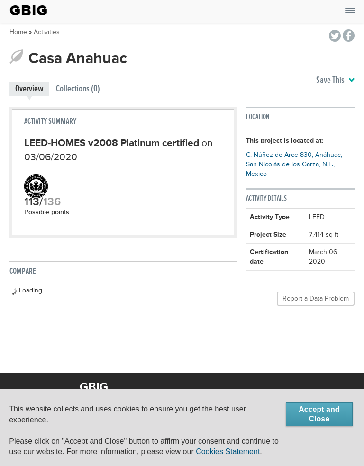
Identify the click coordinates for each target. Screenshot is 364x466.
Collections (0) (78, 89)
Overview (29, 89)
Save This (335, 80)
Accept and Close (319, 414)
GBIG (28, 10)
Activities (47, 32)
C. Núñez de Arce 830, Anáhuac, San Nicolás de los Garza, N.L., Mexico (294, 164)
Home (18, 32)
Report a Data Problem (315, 298)
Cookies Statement (228, 452)
